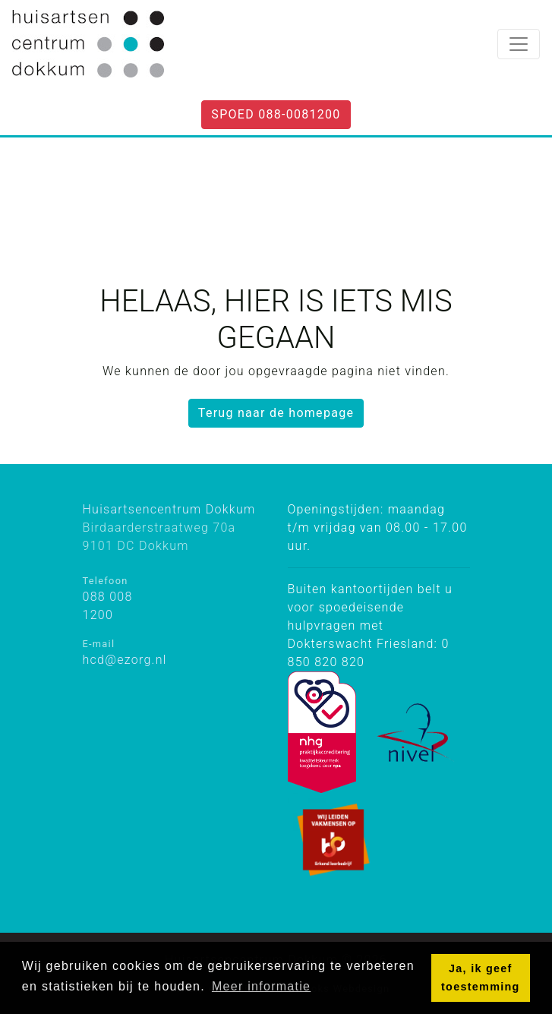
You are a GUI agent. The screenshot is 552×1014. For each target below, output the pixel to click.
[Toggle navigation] (518, 44)
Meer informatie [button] (261, 986)
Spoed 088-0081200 (275, 114)
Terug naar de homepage (276, 413)
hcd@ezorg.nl (125, 659)
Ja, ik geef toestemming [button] (480, 977)
